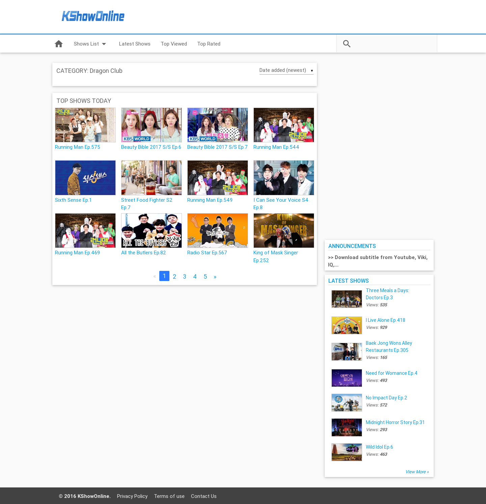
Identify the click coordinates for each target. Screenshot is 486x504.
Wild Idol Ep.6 (379, 447)
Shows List (91, 43)
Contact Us (204, 496)
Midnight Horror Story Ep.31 (395, 422)
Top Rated (208, 43)
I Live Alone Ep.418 (385, 320)
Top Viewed (174, 43)
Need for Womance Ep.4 (391, 373)
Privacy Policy (132, 496)
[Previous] (154, 276)
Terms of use (169, 496)
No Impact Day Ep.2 (386, 398)
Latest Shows (135, 43)
